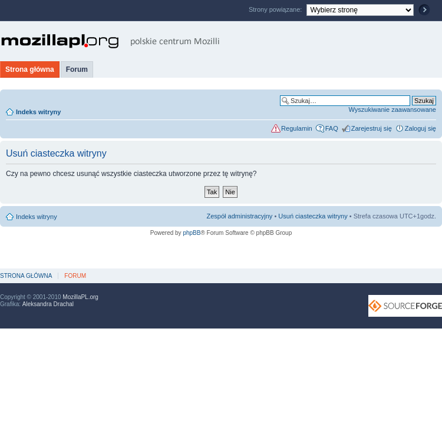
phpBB (191, 233)
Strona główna (29, 69)
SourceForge (405, 306)
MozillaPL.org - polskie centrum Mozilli (110, 41)
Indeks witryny (38, 111)
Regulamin (296, 128)
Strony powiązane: (276, 9)
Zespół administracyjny (240, 216)
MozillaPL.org (80, 297)
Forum (77, 69)
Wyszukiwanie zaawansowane (392, 109)
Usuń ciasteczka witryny (312, 216)
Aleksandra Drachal (48, 304)
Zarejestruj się (371, 128)
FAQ (331, 128)
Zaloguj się (420, 128)
